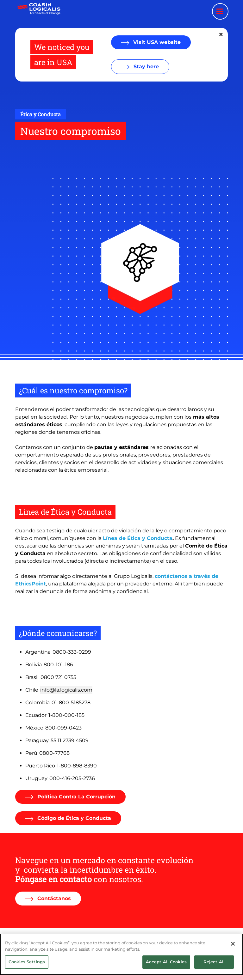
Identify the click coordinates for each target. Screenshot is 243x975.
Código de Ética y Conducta (73, 818)
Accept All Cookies (166, 966)
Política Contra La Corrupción (75, 797)
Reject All (214, 966)
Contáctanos (53, 898)
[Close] (233, 949)
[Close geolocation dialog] (221, 34)
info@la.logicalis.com (66, 690)
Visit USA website (156, 42)
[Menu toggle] (220, 11)
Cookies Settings (27, 966)
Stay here (145, 67)
